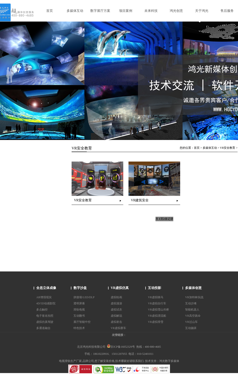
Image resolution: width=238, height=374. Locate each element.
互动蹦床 (191, 328)
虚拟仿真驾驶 (44, 322)
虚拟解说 (116, 315)
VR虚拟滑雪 (155, 322)
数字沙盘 (80, 288)
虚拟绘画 (116, 297)
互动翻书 (79, 315)
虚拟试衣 (116, 309)
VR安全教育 (227, 147)
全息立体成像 (46, 288)
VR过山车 (191, 322)
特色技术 (79, 328)
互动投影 (154, 288)
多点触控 (42, 309)
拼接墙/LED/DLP (84, 297)
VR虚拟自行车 (157, 303)
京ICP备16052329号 (121, 346)
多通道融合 (43, 328)
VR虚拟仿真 (120, 288)
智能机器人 (192, 309)
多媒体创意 (193, 288)
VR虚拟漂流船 (157, 315)
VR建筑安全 (140, 200)
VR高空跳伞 (193, 315)
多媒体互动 (210, 147)
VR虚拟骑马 (155, 297)
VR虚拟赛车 (118, 328)
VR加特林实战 (194, 297)
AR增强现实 (44, 297)
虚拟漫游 (116, 303)
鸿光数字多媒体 (169, 361)
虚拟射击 (116, 322)
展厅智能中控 (82, 322)
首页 (197, 147)
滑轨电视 (79, 309)
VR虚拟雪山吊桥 (158, 309)
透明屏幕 (79, 303)
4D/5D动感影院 (45, 303)
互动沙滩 (191, 303)
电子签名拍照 (44, 315)
